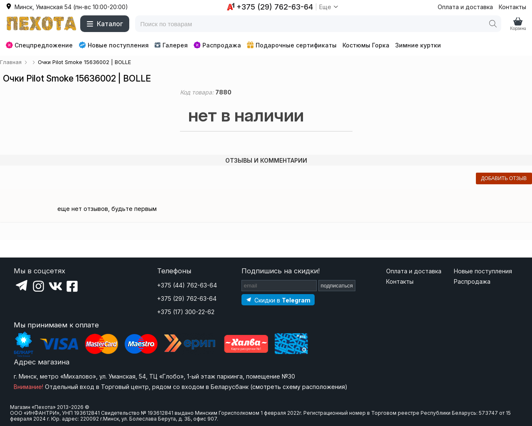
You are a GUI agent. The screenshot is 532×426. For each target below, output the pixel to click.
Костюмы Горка (365, 45)
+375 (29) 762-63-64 (187, 298)
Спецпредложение (39, 45)
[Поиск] (493, 23)
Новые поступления (114, 45)
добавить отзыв (504, 178)
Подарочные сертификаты (292, 45)
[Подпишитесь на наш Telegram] (278, 299)
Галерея (171, 45)
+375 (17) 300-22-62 (185, 311)
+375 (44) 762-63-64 (187, 285)
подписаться (337, 285)
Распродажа (217, 45)
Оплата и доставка (465, 6)
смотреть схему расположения (298, 386)
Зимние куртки (418, 45)
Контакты (512, 6)
